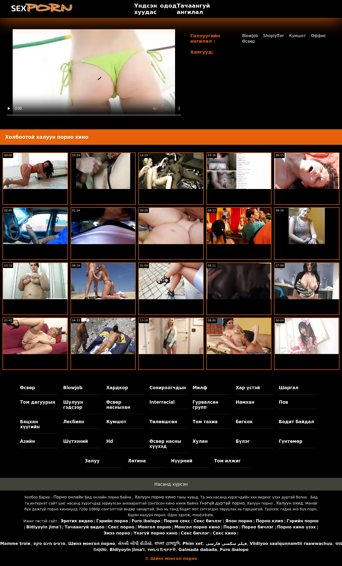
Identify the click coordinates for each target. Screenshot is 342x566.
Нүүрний (181, 460)
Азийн (27, 441)
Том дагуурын (37, 402)
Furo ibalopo (234, 549)
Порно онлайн (68, 497)
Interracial (162, 402)
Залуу (92, 460)
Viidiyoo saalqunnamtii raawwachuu (291, 543)
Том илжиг (227, 460)
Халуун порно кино (155, 497)
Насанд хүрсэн (171, 484)
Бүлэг (243, 441)
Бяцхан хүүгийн (30, 424)
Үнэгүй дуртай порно (222, 503)
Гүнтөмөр (290, 441)
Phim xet (192, 543)
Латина (137, 460)
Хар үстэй (248, 387)
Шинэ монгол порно (91, 543)
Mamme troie (15, 543)
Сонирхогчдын (167, 387)
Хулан (200, 441)
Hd (109, 441)
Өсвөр (248, 41)
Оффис (318, 35)
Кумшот (297, 35)
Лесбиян (73, 421)
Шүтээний (75, 441)
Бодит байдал (296, 421)
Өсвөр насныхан (118, 405)
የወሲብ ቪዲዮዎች (162, 549)
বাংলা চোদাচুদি (167, 543)
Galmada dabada (198, 549)
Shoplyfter (273, 35)
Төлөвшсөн (163, 421)
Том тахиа (205, 421)
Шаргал (288, 387)
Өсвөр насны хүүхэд (165, 444)
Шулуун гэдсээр (73, 405)
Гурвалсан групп (205, 405)
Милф (200, 387)
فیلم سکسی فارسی (226, 543)
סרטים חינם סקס (49, 543)
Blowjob (250, 35)
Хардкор (117, 387)
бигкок (244, 421)
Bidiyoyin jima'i (127, 549)
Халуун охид (289, 503)
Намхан (245, 402)
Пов (283, 402)
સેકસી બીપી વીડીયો (134, 543)
